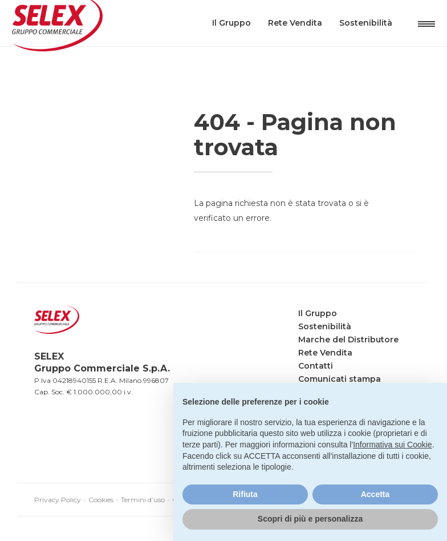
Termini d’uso (143, 499)
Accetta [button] (375, 494)
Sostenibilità (349, 40)
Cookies (100, 499)
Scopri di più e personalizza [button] (310, 518)
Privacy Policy (57, 499)
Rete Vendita (278, 40)
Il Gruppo (215, 40)
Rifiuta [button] (245, 494)
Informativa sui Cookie (392, 444)
